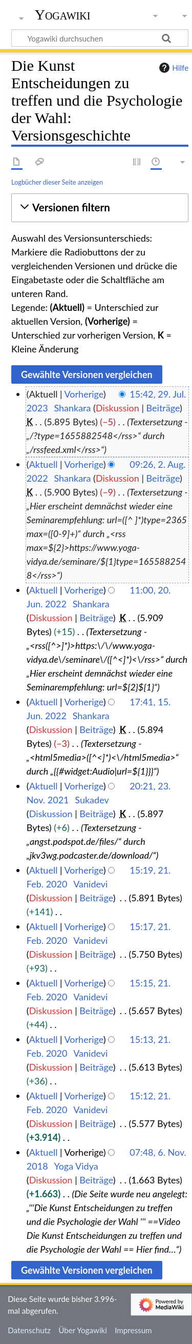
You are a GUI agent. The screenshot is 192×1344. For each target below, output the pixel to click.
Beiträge (163, 407)
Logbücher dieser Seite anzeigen (57, 182)
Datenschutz (29, 1330)
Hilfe (172, 68)
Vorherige (84, 394)
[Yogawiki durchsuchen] (100, 38)
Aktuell (43, 464)
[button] (100, 207)
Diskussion (117, 407)
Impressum (133, 1330)
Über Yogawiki (82, 1330)
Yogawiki (63, 15)
